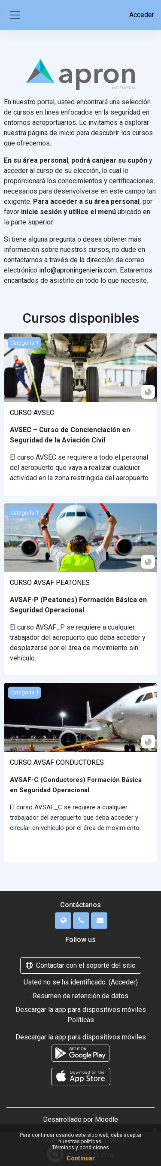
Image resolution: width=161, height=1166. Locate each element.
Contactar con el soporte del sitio (81, 965)
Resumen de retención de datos (80, 996)
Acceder (141, 15)
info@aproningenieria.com (78, 270)
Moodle (106, 1119)
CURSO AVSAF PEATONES (50, 582)
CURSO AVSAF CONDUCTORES (57, 762)
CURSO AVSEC (32, 413)
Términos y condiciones (80, 1148)
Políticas (80, 1020)
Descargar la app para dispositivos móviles (80, 1009)
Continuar (81, 1158)
